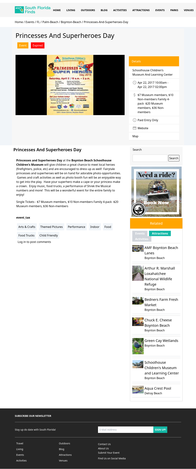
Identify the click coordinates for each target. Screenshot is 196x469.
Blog (104, 10)
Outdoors (88, 10)
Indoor (94, 227)
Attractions (141, 10)
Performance (76, 227)
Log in (22, 242)
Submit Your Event (109, 452)
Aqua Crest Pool (157, 388)
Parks (174, 10)
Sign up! (160, 429)
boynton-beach (71, 22)
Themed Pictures (51, 227)
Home (57, 10)
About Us (103, 448)
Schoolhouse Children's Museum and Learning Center (161, 368)
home (19, 22)
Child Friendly (48, 235)
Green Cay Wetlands (161, 340)
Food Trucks (26, 235)
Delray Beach (153, 393)
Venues (189, 10)
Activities (120, 10)
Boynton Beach (154, 258)
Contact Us (104, 444)
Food (107, 227)
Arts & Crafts (26, 227)
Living (70, 10)
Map (135, 136)
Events (160, 10)
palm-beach (50, 22)
